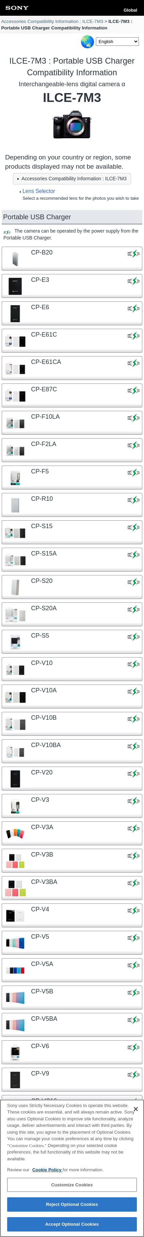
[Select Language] (117, 41)
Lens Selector (39, 191)
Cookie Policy (47, 1173)
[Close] (135, 1113)
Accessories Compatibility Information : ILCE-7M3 (52, 21)
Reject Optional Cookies (72, 1208)
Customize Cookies (72, 1189)
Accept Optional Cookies (72, 1228)
